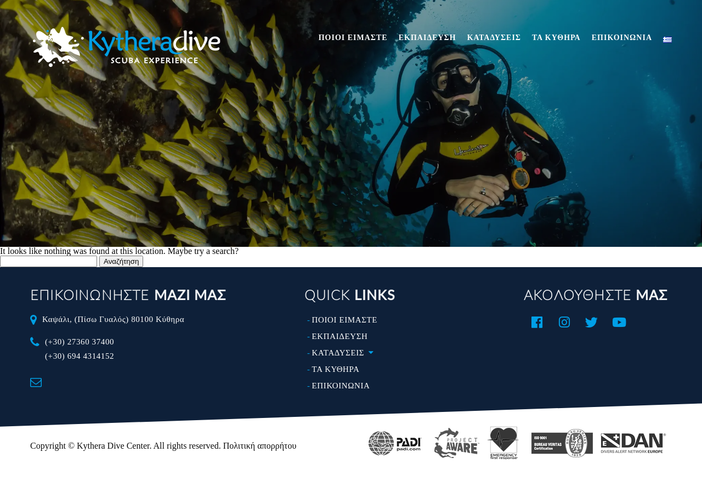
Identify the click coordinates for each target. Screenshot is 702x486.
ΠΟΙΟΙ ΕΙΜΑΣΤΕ (353, 38)
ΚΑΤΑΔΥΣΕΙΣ (494, 38)
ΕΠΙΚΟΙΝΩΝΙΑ (622, 38)
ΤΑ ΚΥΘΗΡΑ (556, 38)
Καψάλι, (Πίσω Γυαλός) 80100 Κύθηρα (113, 319)
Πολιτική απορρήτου (260, 445)
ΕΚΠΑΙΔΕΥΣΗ (427, 38)
